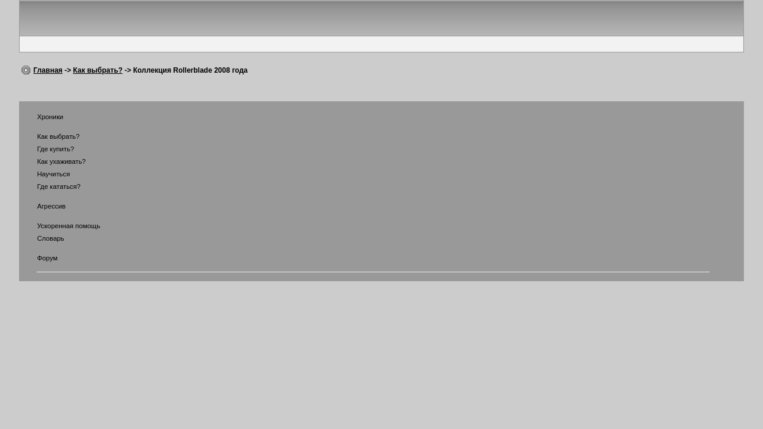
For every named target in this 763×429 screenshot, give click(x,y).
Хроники (42, 116)
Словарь (43, 238)
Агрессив (44, 206)
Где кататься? (51, 186)
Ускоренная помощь (61, 225)
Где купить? (48, 149)
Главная (48, 70)
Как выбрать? (97, 70)
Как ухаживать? (54, 161)
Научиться (46, 174)
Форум (40, 258)
